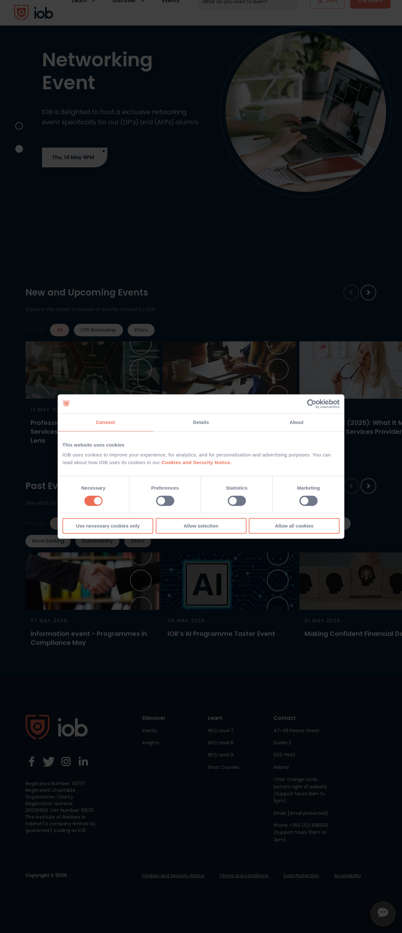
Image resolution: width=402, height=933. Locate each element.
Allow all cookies (294, 525)
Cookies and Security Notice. (197, 462)
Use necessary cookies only (108, 525)
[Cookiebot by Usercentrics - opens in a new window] (312, 404)
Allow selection (200, 525)
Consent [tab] (105, 422)
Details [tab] (201, 422)
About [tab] (297, 422)
